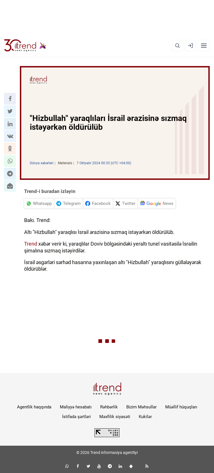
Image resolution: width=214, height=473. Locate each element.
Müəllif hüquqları (181, 407)
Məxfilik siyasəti (114, 416)
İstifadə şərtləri (76, 416)
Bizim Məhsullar (141, 407)
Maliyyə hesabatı (76, 407)
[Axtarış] (177, 45)
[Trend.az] (25, 45)
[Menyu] (204, 45)
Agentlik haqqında (34, 407)
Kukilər (145, 416)
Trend (30, 244)
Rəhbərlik (109, 407)
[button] (10, 98)
